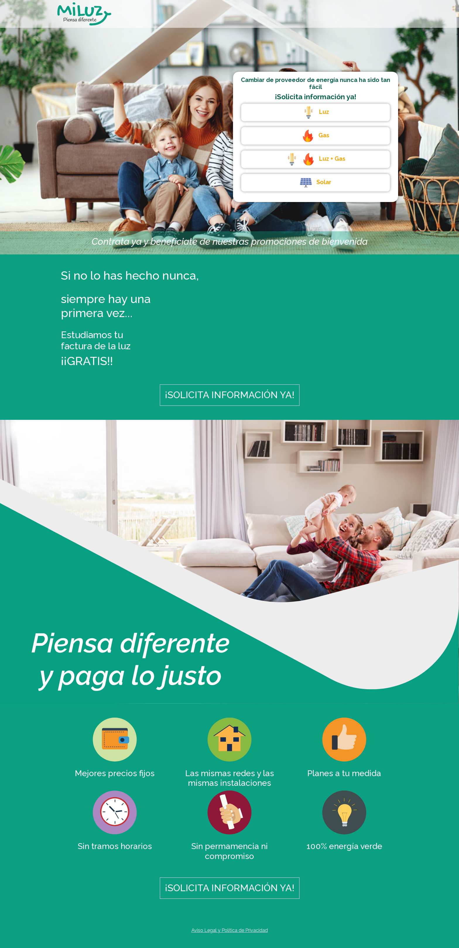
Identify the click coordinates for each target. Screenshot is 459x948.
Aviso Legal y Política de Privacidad (229, 930)
